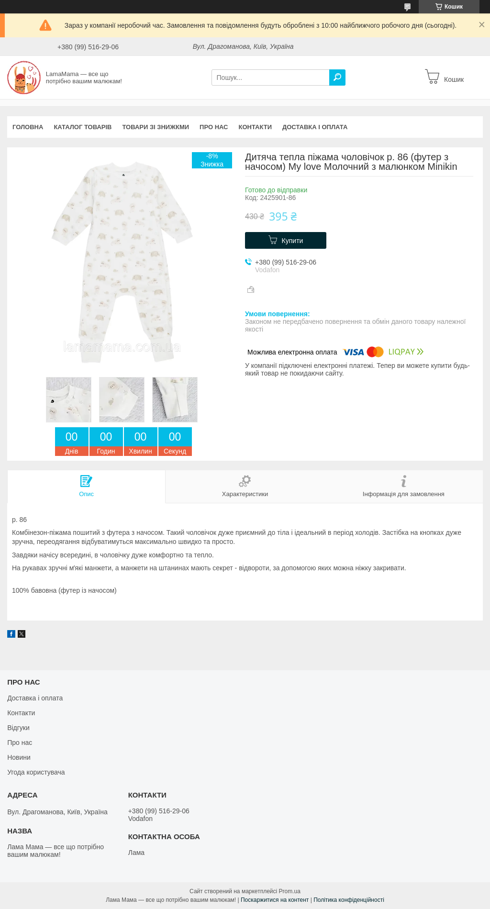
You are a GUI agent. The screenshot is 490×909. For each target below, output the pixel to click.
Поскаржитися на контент (275, 900)
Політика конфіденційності (348, 900)
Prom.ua (290, 891)
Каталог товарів (82, 127)
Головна (27, 127)
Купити (292, 240)
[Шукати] (337, 77)
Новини (19, 757)
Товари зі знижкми (155, 127)
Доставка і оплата (314, 127)
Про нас (214, 127)
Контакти (255, 127)
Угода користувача (36, 772)
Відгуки (18, 728)
